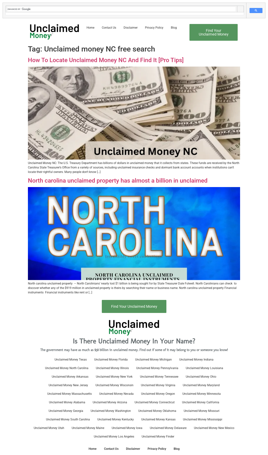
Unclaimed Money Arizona (110, 402)
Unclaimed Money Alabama (67, 402)
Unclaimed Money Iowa (127, 428)
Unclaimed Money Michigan (153, 359)
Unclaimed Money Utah (49, 428)
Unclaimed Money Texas (71, 359)
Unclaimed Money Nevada (116, 393)
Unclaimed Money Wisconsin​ (114, 385)
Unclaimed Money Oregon (158, 393)
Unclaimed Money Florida (111, 359)
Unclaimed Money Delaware (168, 428)
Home (90, 27)
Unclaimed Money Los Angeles (114, 436)
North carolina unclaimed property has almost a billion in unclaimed (118, 180)
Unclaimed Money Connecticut (155, 402)
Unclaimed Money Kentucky (115, 419)
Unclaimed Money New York (114, 376)
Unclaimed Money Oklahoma (157, 411)
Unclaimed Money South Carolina (68, 419)
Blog (174, 27)
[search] (121, 9)
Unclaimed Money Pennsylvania (157, 368)
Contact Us (109, 27)
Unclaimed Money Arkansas (70, 376)
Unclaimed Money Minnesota (201, 393)
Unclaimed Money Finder (158, 436)
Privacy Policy (154, 27)
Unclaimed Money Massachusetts (69, 393)
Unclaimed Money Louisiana (204, 368)
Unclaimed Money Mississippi (202, 419)
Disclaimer (131, 27)
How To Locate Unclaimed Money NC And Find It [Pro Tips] (106, 60)
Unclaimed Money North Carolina (66, 368)
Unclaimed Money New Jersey (68, 385)
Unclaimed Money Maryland (201, 385)
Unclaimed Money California (200, 402)
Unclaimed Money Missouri (201, 411)
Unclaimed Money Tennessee (159, 376)
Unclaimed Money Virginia (158, 385)
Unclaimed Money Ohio (201, 376)
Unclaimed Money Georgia (66, 411)
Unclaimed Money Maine (88, 428)
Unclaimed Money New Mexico (214, 428)
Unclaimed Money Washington (111, 411)
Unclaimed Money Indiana (196, 359)
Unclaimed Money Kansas (158, 419)
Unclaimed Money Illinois (112, 368)
